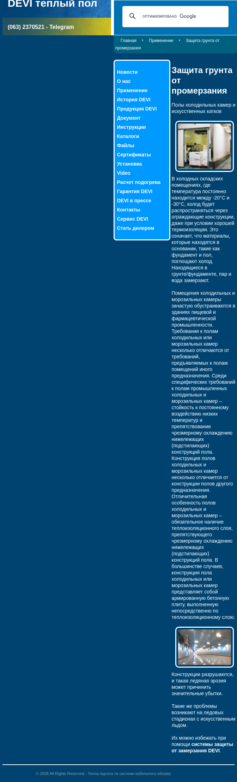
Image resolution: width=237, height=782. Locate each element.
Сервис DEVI (132, 219)
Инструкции (131, 127)
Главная (128, 40)
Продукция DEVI (137, 109)
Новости (127, 72)
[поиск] (174, 16)
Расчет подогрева (138, 182)
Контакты (128, 210)
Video (123, 173)
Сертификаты (134, 154)
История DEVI (134, 99)
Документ (129, 118)
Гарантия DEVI (135, 191)
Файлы (125, 145)
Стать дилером (135, 228)
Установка (129, 164)
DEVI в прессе (134, 200)
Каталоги (128, 136)
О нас (124, 81)
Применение (161, 40)
